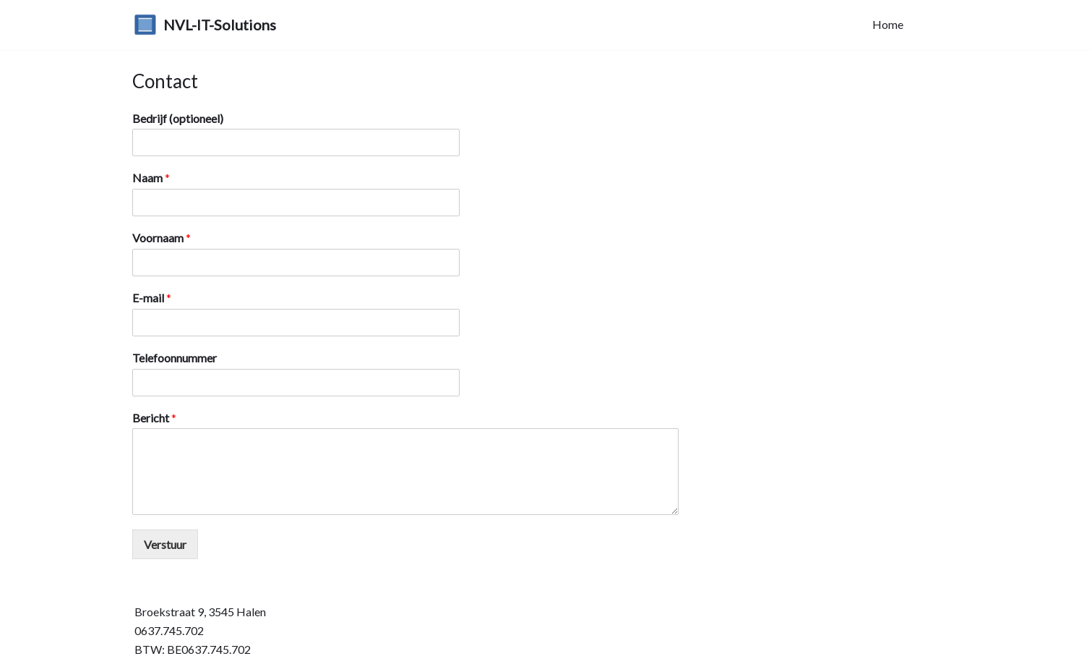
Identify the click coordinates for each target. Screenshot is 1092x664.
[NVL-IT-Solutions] (205, 24)
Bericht (154, 418)
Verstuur (165, 544)
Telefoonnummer (174, 358)
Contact (938, 24)
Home (887, 24)
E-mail (151, 298)
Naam (151, 177)
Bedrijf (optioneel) (177, 118)
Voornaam (161, 237)
